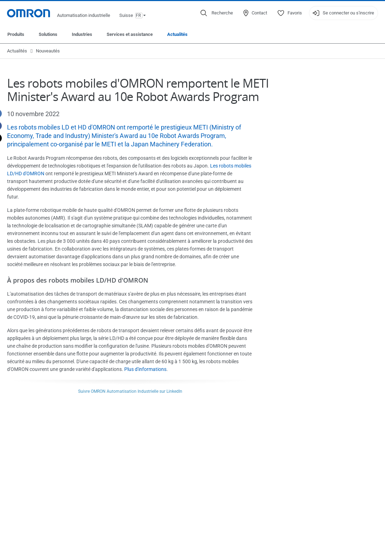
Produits (15, 34)
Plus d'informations (145, 369)
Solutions (48, 34)
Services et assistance (130, 34)
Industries (82, 34)
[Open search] (216, 13)
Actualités (177, 34)
